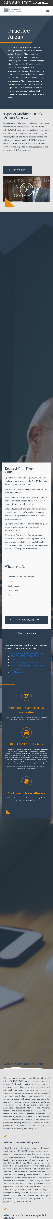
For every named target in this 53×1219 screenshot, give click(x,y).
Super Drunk (15, 659)
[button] (17, 170)
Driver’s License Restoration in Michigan (27, 653)
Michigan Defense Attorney (26, 793)
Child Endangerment (19, 672)
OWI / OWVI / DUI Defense (26, 744)
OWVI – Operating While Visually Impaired (28, 665)
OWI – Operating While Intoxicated (25, 662)
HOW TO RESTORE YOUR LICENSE (24, 656)
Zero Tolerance (17, 669)
